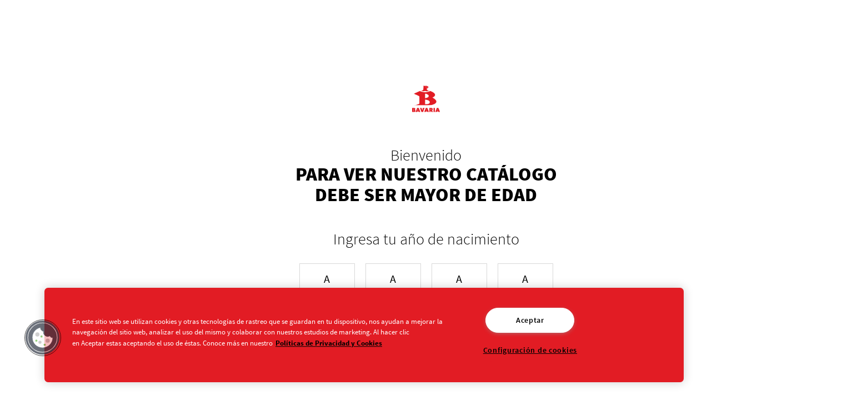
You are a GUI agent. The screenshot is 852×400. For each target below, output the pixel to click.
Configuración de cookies (530, 350)
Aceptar (530, 320)
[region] (364, 335)
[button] (43, 338)
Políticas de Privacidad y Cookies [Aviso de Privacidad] (328, 342)
